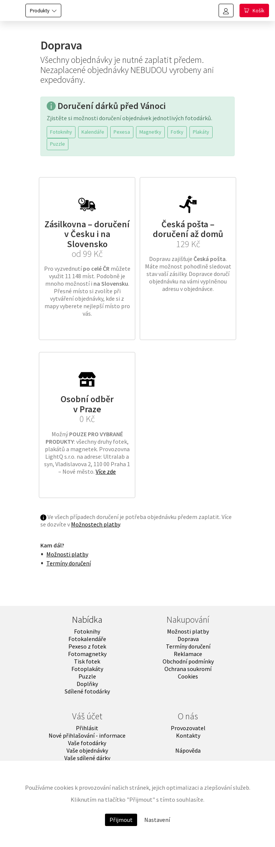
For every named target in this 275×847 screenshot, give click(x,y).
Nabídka (87, 619)
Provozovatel (188, 728)
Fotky (177, 131)
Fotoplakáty (87, 669)
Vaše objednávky (87, 750)
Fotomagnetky (87, 654)
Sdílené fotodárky (87, 691)
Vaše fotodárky (87, 743)
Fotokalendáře (87, 639)
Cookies (188, 676)
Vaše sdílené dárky (87, 758)
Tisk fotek (87, 661)
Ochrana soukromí (187, 669)
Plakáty (201, 131)
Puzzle (57, 143)
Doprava (188, 639)
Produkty (39, 10)
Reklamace (188, 654)
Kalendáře (92, 131)
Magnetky (150, 131)
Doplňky (87, 683)
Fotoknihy (61, 131)
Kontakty (188, 735)
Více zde (106, 471)
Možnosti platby (67, 554)
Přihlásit (87, 728)
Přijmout (121, 819)
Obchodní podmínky (188, 661)
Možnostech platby (95, 524)
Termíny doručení (68, 563)
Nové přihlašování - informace (87, 735)
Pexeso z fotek (87, 646)
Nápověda (188, 750)
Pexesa (122, 131)
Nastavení (157, 819)
